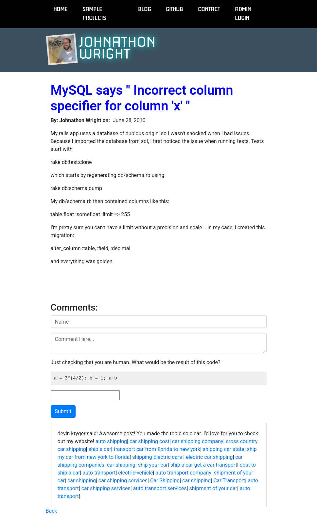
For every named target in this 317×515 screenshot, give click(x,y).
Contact (209, 9)
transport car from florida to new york (157, 449)
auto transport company (183, 473)
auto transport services (160, 488)
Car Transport (229, 480)
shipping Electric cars (157, 457)
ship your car (153, 465)
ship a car (99, 449)
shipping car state (223, 449)
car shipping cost (149, 441)
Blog (144, 9)
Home (60, 9)
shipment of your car (213, 488)
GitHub (174, 9)
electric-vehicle (135, 473)
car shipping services (123, 480)
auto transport (98, 473)
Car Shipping (165, 480)
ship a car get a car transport (203, 465)
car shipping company (197, 441)
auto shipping (111, 441)
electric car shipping (209, 457)
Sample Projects (94, 14)
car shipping (121, 465)
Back (51, 511)
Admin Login (243, 14)
